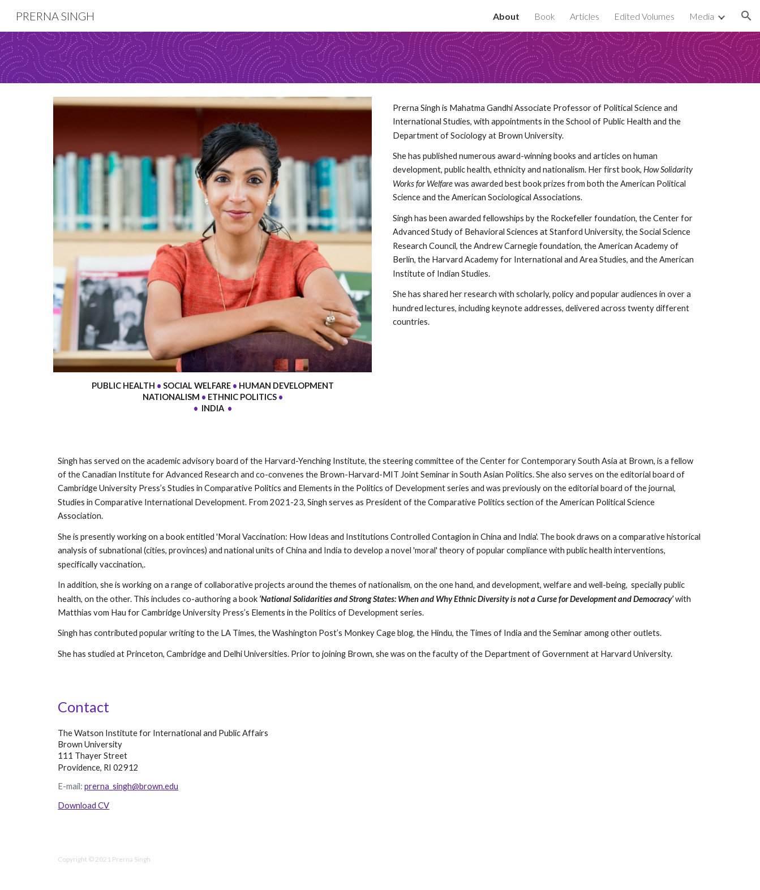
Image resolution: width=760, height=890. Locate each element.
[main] (212, 397)
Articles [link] (584, 16)
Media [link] (701, 16)
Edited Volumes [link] (644, 16)
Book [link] (544, 16)
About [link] (506, 16)
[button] (746, 15)
